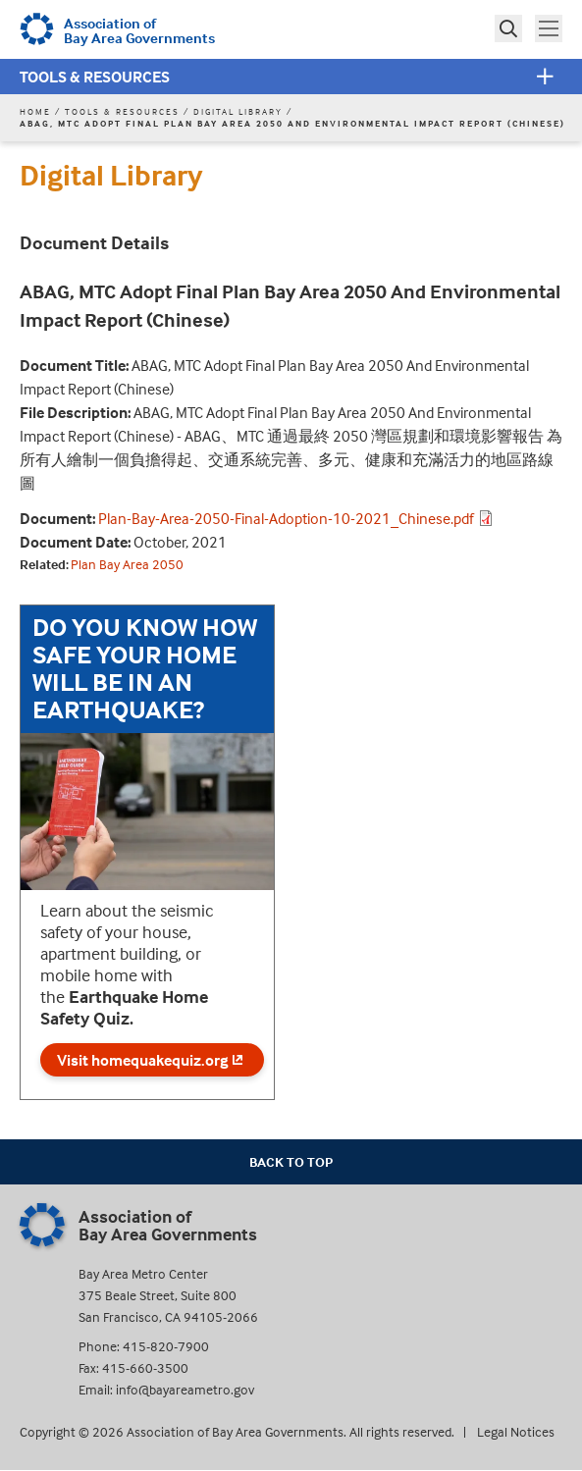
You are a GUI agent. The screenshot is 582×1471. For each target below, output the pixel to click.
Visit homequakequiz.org (152, 1060)
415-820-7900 (166, 1346)
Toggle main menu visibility (550, 26)
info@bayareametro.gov (185, 1389)
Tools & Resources (95, 76)
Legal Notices (516, 1431)
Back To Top (291, 1161)
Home (35, 111)
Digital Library (238, 111)
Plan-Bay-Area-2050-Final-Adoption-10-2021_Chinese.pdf (286, 518)
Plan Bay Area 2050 (127, 563)
